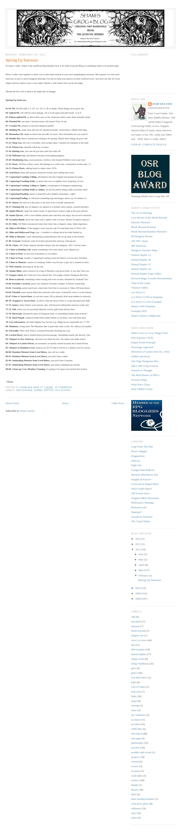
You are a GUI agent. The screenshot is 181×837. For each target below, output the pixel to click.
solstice (135, 780)
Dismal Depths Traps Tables (146, 273)
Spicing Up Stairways (22, 60)
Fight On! (136, 465)
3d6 (133, 616)
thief (133, 794)
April (142, 564)
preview (135, 747)
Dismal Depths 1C (141, 264)
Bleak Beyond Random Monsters (149, 231)
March (142, 570)
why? (134, 813)
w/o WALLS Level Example (146, 301)
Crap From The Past (142, 446)
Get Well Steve (139, 677)
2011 (138, 549)
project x (136, 757)
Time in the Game (141, 283)
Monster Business (140, 222)
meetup (135, 705)
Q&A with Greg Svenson (144, 365)
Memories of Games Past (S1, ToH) (150, 351)
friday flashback (140, 663)
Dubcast (135, 460)
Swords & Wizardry (142, 516)
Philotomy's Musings (142, 502)
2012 (138, 544)
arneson (135, 626)
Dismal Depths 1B (141, 259)
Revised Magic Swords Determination (151, 278)
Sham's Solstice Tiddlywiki (145, 315)
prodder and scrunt (141, 752)
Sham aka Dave (162, 104)
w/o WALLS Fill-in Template (147, 297)
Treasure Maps (139, 379)
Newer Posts (12, 403)
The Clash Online (140, 521)
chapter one (137, 635)
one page (136, 738)
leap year (136, 691)
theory (134, 789)
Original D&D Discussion (145, 498)
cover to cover (138, 640)
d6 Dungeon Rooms (142, 236)
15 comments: (64, 387)
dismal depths (43, 390)
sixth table (136, 775)
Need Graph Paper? (141, 488)
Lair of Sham (138, 686)
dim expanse (24, 390)
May (141, 559)
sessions (135, 771)
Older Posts (118, 403)
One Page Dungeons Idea (144, 361)
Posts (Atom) (27, 410)
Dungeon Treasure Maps (144, 250)
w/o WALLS (138, 292)
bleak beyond (138, 630)
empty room (137, 658)
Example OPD (139, 311)
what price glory (140, 803)
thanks (134, 784)
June (141, 554)
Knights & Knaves (141, 479)
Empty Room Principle (143, 342)
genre (134, 672)
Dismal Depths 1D (141, 268)
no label (135, 724)
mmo (134, 710)
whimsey (136, 808)
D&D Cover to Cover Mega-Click (149, 333)
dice (133, 644)
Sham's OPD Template (143, 306)
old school (63, 390)
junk (133, 682)
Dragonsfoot (138, 456)
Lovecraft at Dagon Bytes (145, 483)
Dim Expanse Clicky (142, 337)
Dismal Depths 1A (141, 254)
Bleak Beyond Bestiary (143, 227)
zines (134, 817)
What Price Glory (140, 384)
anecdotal (136, 621)
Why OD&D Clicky (142, 389)
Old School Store (140, 493)
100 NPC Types (139, 241)
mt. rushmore (138, 714)
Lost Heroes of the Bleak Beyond (149, 217)
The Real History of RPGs (145, 375)
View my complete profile (149, 145)
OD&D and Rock (140, 356)
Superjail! (136, 512)
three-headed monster (142, 798)
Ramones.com (138, 507)
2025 (138, 538)
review (134, 766)
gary (133, 668)
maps (134, 700)
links (133, 696)
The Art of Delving (141, 212)
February (144, 575)
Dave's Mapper (139, 451)
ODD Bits (136, 728)
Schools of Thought (141, 370)
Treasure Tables (139, 287)
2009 (138, 593)
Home (65, 403)
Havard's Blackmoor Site (144, 474)
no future (136, 719)
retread (135, 761)
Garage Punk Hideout (142, 469)
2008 (138, 598)
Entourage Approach (142, 347)
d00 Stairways (138, 245)
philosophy (137, 742)
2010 (138, 588)
